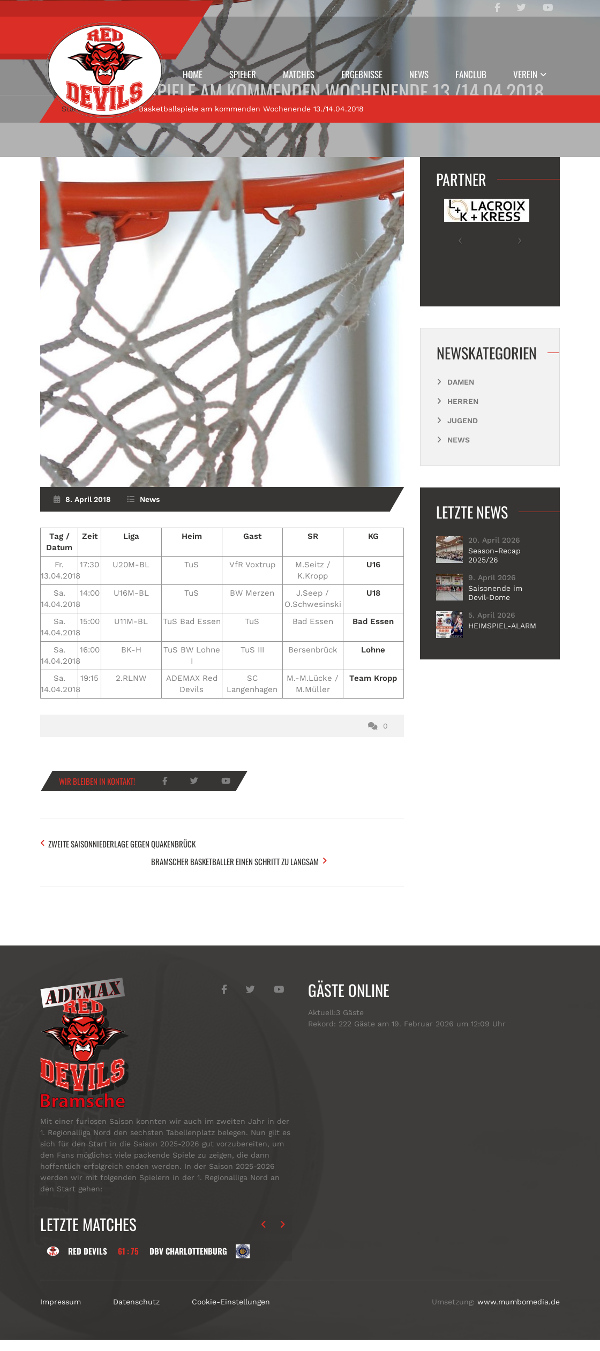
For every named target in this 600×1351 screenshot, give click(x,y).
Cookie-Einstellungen (231, 1313)
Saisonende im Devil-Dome (495, 627)
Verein (525, 74)
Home (192, 74)
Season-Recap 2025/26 (494, 589)
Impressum (60, 1313)
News (419, 74)
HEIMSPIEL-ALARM (502, 660)
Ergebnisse (361, 74)
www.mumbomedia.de (518, 1313)
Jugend (462, 455)
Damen (460, 416)
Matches (298, 74)
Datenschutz (136, 1313)
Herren (462, 435)
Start (71, 143)
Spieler (242, 74)
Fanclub (470, 74)
